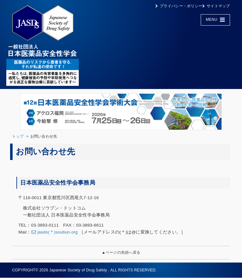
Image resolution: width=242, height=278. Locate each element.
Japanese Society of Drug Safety (78, 270)
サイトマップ (218, 6)
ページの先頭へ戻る (123, 252)
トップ (18, 136)
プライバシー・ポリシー (181, 6)
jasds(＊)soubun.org (57, 232)
